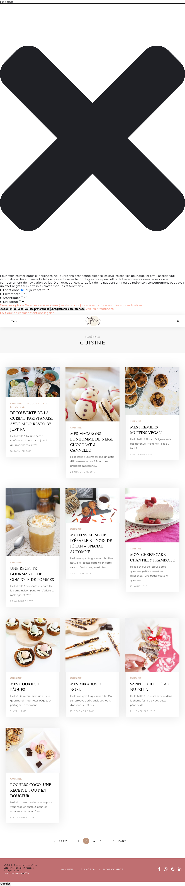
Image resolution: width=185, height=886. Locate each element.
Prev (63, 841)
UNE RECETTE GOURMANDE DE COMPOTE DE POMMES (32, 574)
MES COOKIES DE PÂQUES (26, 687)
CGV (26, 873)
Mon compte (113, 869)
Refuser (18, 309)
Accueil (67, 869)
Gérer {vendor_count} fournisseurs (74, 305)
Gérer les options (12, 305)
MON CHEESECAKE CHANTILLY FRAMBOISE (152, 557)
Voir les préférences (37, 309)
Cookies (5, 883)
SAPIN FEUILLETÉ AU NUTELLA (149, 687)
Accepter (6, 309)
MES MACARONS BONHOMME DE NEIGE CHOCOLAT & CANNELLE (91, 442)
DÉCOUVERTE (35, 403)
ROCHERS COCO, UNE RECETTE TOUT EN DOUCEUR (30, 790)
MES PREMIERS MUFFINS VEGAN (146, 430)
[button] (92, 138)
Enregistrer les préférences (68, 309)
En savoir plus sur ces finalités (121, 305)
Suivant (119, 841)
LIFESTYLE (17, 406)
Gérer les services (37, 305)
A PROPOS (88, 869)
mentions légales (13, 873)
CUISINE (16, 403)
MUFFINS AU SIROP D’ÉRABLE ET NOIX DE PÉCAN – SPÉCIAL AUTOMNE (91, 544)
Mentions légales (42, 313)
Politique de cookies (15, 313)
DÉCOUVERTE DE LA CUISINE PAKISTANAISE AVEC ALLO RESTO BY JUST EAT (31, 421)
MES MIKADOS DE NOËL (87, 687)
